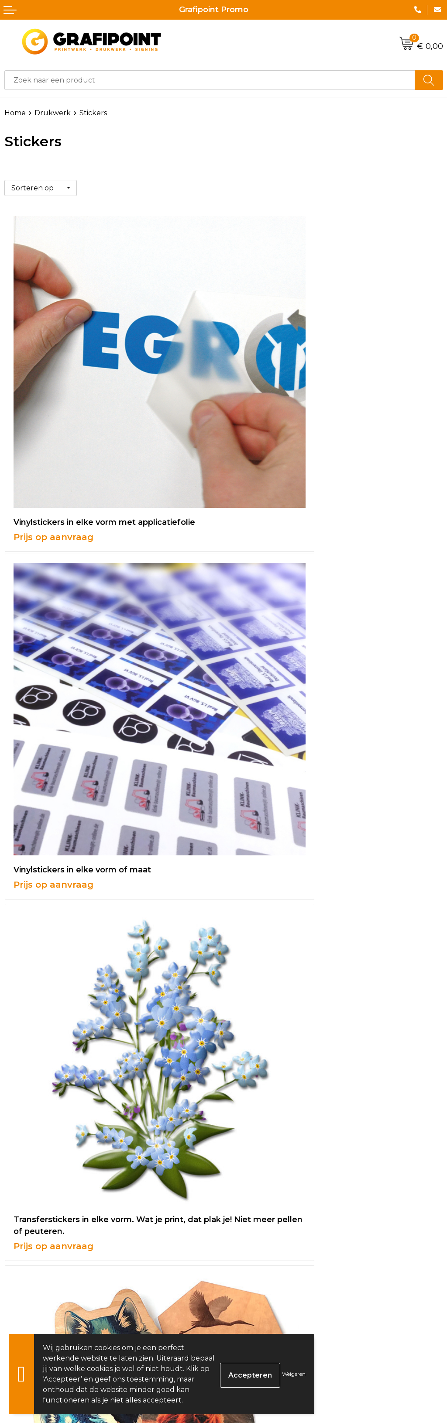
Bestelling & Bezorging (44, 1283)
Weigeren (294, 1374)
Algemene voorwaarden (270, 1270)
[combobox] (209, 80)
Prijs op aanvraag (53, 444)
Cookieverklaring (257, 1283)
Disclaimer (246, 1310)
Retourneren (27, 1310)
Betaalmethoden (34, 1296)
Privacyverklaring (258, 1296)
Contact (18, 1270)
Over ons (243, 1140)
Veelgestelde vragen (264, 1153)
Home (15, 113)
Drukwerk (52, 113)
